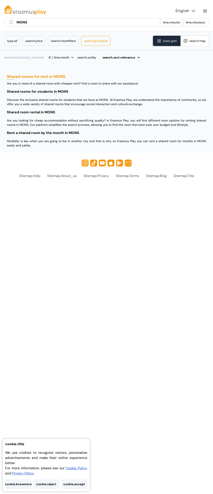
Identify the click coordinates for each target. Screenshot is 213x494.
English (186, 11)
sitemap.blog (156, 176)
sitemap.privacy (96, 176)
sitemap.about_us (62, 176)
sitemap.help (29, 176)
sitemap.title (184, 176)
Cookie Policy (76, 468)
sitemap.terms (127, 176)
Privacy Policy (23, 473)
